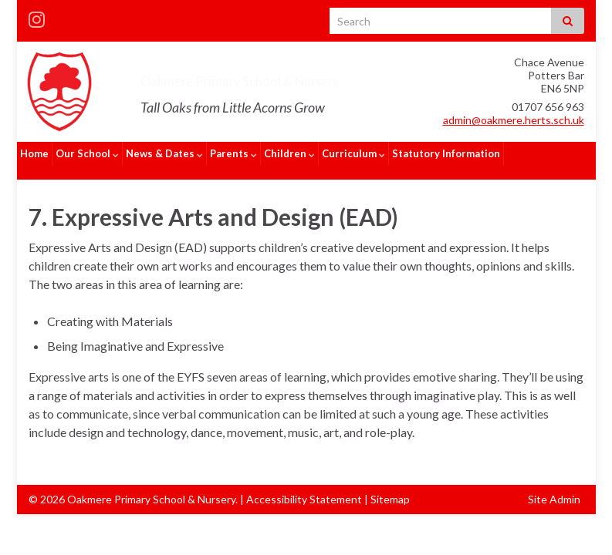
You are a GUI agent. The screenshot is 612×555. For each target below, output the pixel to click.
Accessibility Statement (304, 484)
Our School (87, 153)
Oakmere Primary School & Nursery (308, 78)
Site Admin (554, 484)
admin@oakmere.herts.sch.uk (513, 119)
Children (289, 153)
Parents (233, 153)
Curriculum (353, 153)
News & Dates (164, 153)
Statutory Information (446, 153)
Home (34, 153)
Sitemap (390, 484)
